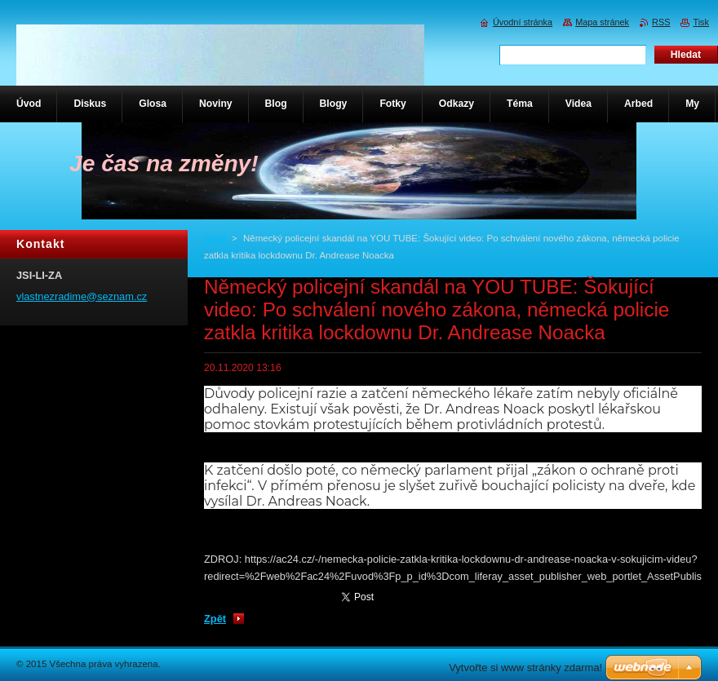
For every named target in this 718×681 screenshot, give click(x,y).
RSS (661, 22)
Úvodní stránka (522, 22)
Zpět (215, 618)
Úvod (215, 238)
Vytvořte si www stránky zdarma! (525, 667)
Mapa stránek (602, 22)
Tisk (701, 22)
